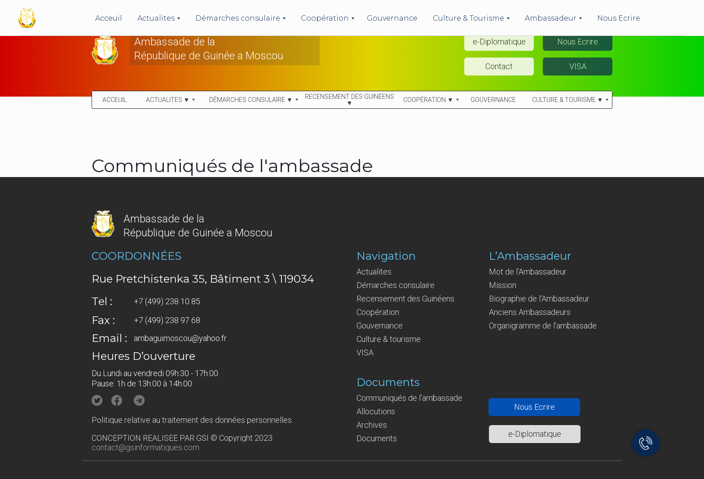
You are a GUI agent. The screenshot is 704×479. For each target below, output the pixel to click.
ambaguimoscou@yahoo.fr (180, 338)
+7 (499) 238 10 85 (167, 301)
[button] (577, 42)
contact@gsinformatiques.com (145, 447)
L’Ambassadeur (530, 255)
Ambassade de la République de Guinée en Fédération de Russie (203, 12)
